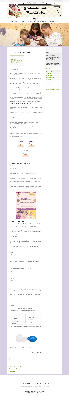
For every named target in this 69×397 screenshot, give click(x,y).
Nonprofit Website (29, 392)
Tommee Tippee (14, 303)
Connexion (41, 392)
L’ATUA (9, 21)
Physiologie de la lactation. (50, 77)
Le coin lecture (17, 21)
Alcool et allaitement (49, 75)
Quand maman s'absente (22, 368)
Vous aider (42, 21)
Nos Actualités (24, 21)
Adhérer (12, 21)
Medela (12, 252)
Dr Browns (13, 278)
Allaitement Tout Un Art (22, 49)
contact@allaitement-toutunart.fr (13, 0)
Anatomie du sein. (48, 79)
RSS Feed (37, 392)
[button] (60, 21)
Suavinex (12, 276)
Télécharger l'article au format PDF (15, 366)
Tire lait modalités (13, 371)
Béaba (12, 280)
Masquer (17, 56)
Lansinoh (12, 254)
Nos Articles (30, 21)
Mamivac (12, 305)
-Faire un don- (48, 50)
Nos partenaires (52, 21)
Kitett (12, 271)
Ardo (12, 282)
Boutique (57, 21)
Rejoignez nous (36, 21)
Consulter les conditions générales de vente (53, 89)
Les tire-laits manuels (49, 71)
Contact (46, 21)
